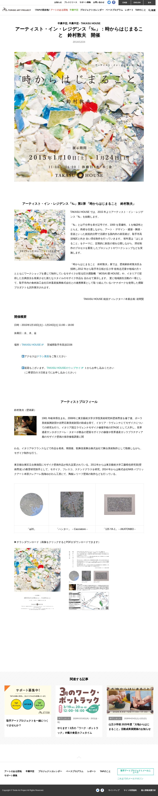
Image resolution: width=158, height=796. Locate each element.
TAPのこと (140, 10)
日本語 (124, 2)
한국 (149, 2)
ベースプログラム (114, 10)
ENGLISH (137, 2)
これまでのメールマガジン (130, 778)
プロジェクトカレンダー (92, 10)
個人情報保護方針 (148, 790)
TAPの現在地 (42, 10)
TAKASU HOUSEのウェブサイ (64, 368)
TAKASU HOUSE (31, 344)
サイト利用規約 (130, 790)
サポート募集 (10, 775)
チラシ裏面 (43, 356)
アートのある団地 (59, 10)
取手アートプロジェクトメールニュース (136, 771)
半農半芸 (74, 10)
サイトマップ (113, 790)
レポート (129, 10)
